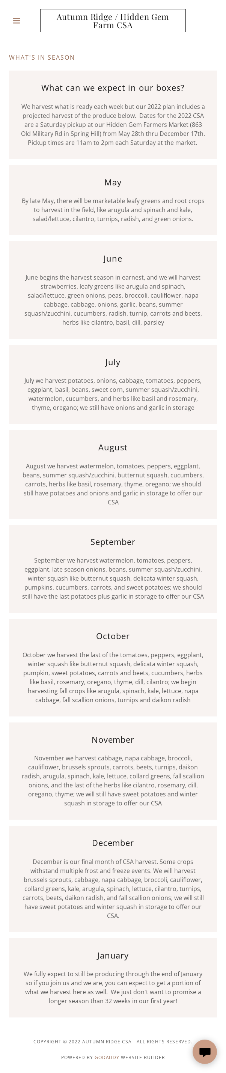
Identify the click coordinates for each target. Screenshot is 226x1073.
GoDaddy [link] (107, 1057)
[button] (24, 20)
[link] (113, 20)
